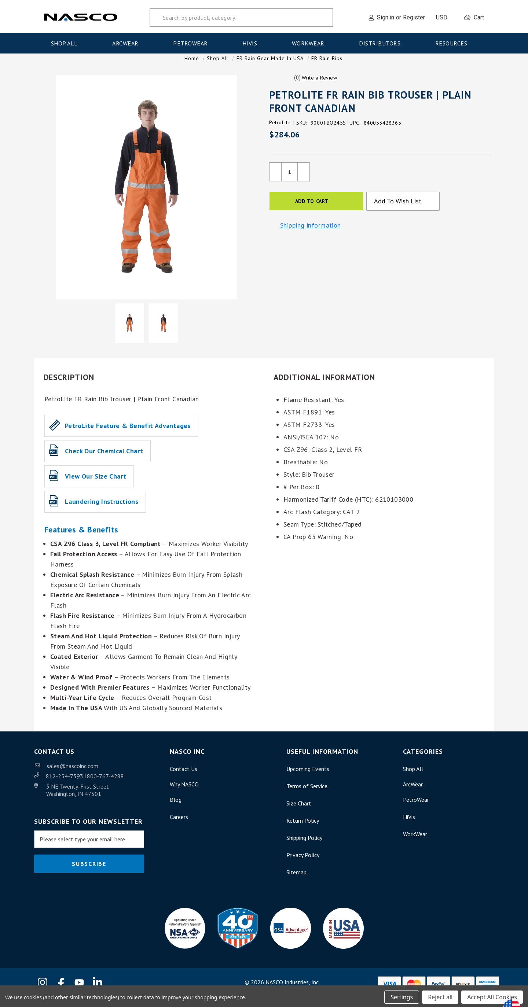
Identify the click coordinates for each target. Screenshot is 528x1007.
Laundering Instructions (101, 509)
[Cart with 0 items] (474, 15)
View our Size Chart (95, 483)
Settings (401, 995)
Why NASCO (184, 791)
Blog (176, 807)
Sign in (385, 15)
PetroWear (192, 41)
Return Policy (302, 827)
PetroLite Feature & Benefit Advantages (128, 433)
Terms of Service (306, 793)
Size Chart (298, 810)
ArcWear (127, 41)
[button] (319, 85)
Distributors (382, 41)
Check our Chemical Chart (104, 458)
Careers (179, 824)
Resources (453, 41)
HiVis (252, 41)
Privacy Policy (302, 862)
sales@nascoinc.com (72, 773)
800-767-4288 (105, 783)
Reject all (440, 995)
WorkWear (310, 41)
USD (444, 15)
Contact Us (183, 776)
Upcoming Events (307, 776)
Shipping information (310, 233)
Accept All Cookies (492, 995)
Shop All (66, 41)
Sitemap (296, 879)
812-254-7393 (65, 783)
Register (414, 15)
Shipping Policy (304, 845)
